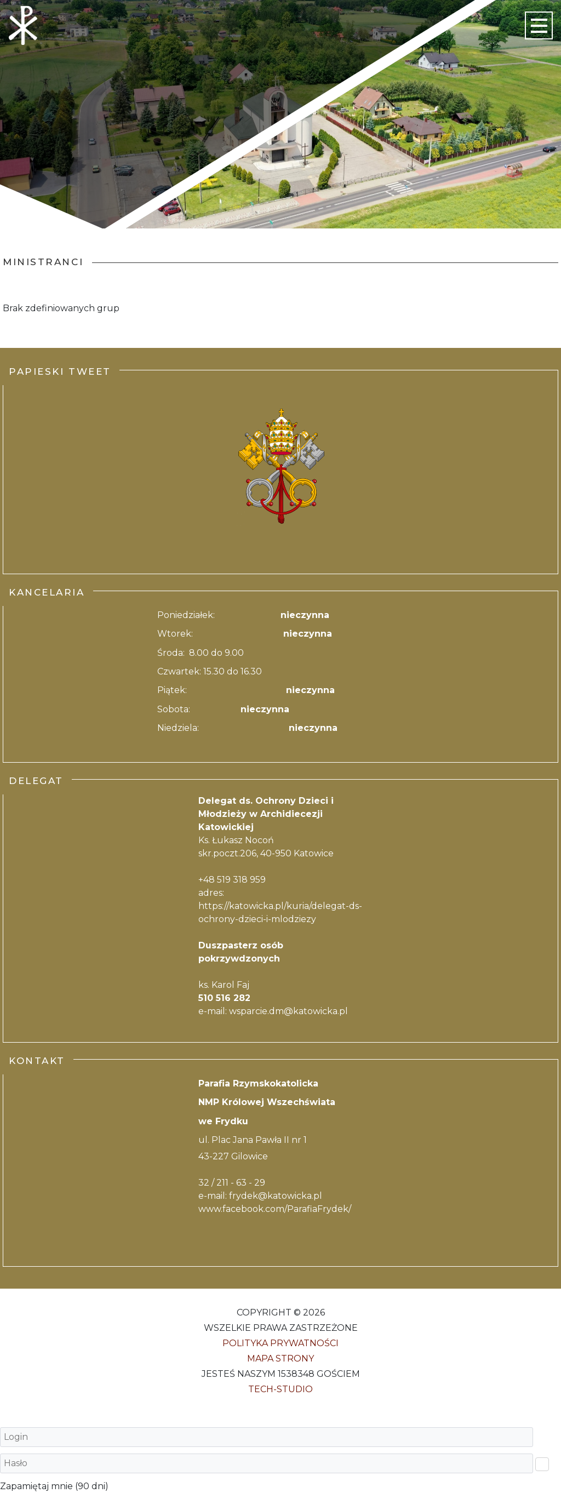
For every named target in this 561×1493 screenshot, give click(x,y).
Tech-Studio (280, 1389)
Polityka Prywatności (280, 1343)
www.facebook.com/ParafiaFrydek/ (274, 1209)
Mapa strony (280, 1358)
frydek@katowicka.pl (275, 1196)
